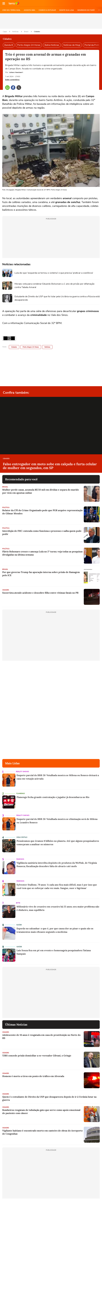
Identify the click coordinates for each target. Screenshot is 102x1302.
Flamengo (20, 793)
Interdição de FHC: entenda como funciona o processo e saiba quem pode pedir (41, 532)
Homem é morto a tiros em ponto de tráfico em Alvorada (33, 1076)
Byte (18, 903)
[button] (3, 3)
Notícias (15, 31)
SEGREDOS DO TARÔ (86, 10)
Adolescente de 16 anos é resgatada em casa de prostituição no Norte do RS (41, 1036)
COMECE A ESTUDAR (47, 10)
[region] (51, 21)
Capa (5, 31)
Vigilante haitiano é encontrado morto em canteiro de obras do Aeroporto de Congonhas (42, 1132)
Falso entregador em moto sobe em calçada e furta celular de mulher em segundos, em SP (50, 466)
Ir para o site (14, 3)
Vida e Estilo (21, 837)
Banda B (8, 45)
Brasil (26, 31)
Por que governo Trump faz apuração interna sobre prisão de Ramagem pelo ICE (41, 574)
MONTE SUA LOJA (66, 10)
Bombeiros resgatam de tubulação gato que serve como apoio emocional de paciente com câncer (41, 1112)
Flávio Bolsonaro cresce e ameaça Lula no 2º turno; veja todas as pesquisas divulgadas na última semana (42, 553)
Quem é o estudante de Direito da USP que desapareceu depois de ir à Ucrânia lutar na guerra (49, 1098)
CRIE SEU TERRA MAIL (11, 10)
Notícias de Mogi (71, 45)
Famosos (20, 859)
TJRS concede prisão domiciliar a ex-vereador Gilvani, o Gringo (36, 1055)
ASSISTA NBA (29, 10)
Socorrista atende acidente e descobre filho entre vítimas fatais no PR (40, 592)
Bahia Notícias (52, 45)
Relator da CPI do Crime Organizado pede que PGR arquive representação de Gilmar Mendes (42, 512)
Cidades (37, 31)
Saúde (19, 925)
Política (5, 507)
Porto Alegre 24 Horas (28, 45)
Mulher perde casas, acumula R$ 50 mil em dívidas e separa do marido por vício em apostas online (40, 491)
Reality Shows (22, 772)
